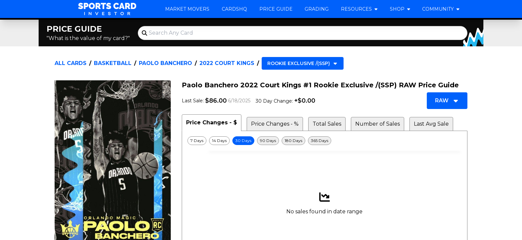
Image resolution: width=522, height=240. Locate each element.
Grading (317, 9)
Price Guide (276, 9)
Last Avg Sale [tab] (431, 124)
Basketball (112, 63)
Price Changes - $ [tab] (211, 122)
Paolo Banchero (165, 63)
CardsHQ (234, 9)
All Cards (71, 63)
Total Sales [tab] (327, 124)
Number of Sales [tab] (377, 124)
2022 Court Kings (226, 63)
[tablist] (324, 122)
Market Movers (187, 9)
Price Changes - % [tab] (275, 124)
